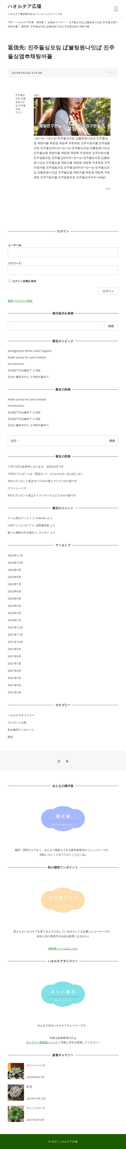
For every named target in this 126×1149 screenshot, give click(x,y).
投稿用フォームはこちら (63, 948)
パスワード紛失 (23, 300)
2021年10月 (15, 641)
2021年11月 (15, 634)
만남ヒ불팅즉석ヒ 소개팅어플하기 (28, 376)
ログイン (108, 291)
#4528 (110, 72)
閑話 (10, 737)
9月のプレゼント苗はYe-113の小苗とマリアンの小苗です (42, 481)
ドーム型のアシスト (20, 518)
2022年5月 (14, 598)
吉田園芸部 (42, 525)
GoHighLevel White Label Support (30, 351)
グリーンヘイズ (17, 488)
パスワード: (15, 263)
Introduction (16, 364)
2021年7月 (14, 663)
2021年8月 (14, 656)
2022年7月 (14, 584)
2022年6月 (14, 591)
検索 (112, 440)
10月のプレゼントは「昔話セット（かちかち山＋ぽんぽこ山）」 (47, 473)
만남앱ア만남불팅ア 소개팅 (24, 370)
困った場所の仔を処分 (21, 532)
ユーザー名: (15, 245)
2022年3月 (14, 613)
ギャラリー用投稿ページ (41, 1042)
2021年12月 (15, 627)
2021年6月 (14, 670)
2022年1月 (14, 620)
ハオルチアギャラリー (21, 715)
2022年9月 (14, 570)
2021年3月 (14, 692)
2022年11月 (15, 555)
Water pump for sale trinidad (27, 357)
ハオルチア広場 (24, 6)
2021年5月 (14, 678)
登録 (10, 300)
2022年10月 (15, 562)
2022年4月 (14, 605)
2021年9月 (14, 649)
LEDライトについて (20, 525)
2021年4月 (14, 685)
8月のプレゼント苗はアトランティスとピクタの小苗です (42, 495)
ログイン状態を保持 (24, 281)
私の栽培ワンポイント (21, 729)
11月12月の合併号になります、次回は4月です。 (37, 466)
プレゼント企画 (17, 722)
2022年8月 (14, 577)
